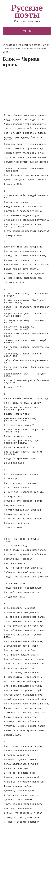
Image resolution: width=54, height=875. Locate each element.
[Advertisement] (26, 88)
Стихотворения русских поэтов (21, 44)
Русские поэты (27, 11)
